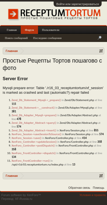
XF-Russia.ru (23, 198)
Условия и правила (93, 195)
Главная (12, 29)
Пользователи (50, 29)
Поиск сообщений (16, 38)
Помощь (99, 187)
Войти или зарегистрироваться (77, 4)
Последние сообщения (47, 38)
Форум (29, 29)
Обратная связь (79, 187)
